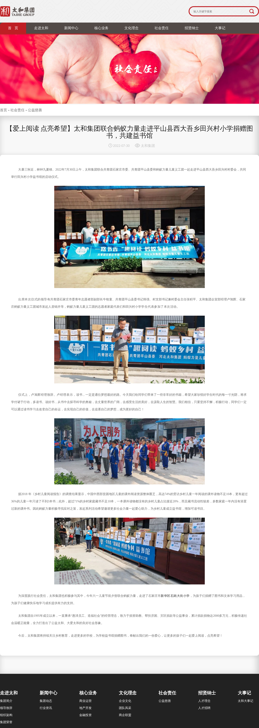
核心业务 (101, 28)
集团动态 (46, 701)
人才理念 (204, 701)
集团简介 (6, 701)
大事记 (220, 28)
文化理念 (131, 28)
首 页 (13, 28)
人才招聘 (204, 708)
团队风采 (125, 708)
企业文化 (125, 701)
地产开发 (85, 708)
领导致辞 (6, 708)
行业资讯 (46, 708)
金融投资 (85, 715)
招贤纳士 (192, 28)
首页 (3, 110)
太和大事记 (245, 701)
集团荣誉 (6, 722)
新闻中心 (71, 28)
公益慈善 (35, 110)
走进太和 (41, 28)
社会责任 (162, 28)
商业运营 (85, 701)
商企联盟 (125, 715)
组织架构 (6, 715)
